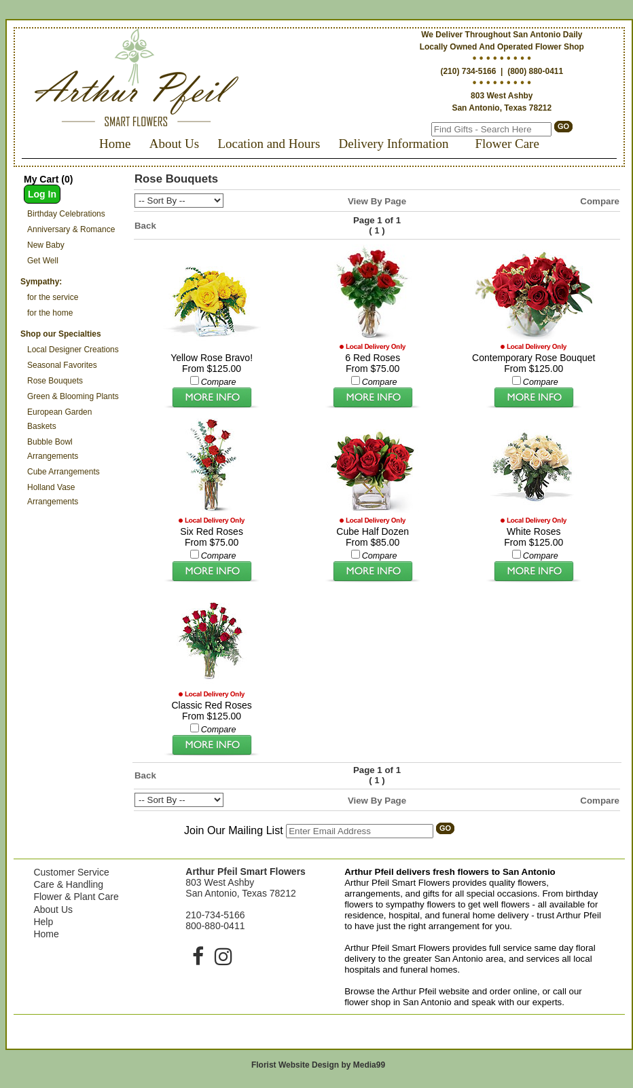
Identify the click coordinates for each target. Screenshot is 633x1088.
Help (43, 921)
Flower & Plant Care (75, 896)
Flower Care (507, 143)
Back (145, 226)
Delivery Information (394, 143)
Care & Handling (68, 884)
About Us (174, 143)
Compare (599, 201)
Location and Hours (268, 143)
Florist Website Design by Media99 (318, 1065)
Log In (42, 194)
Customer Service (71, 872)
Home (114, 143)
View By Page (377, 201)
